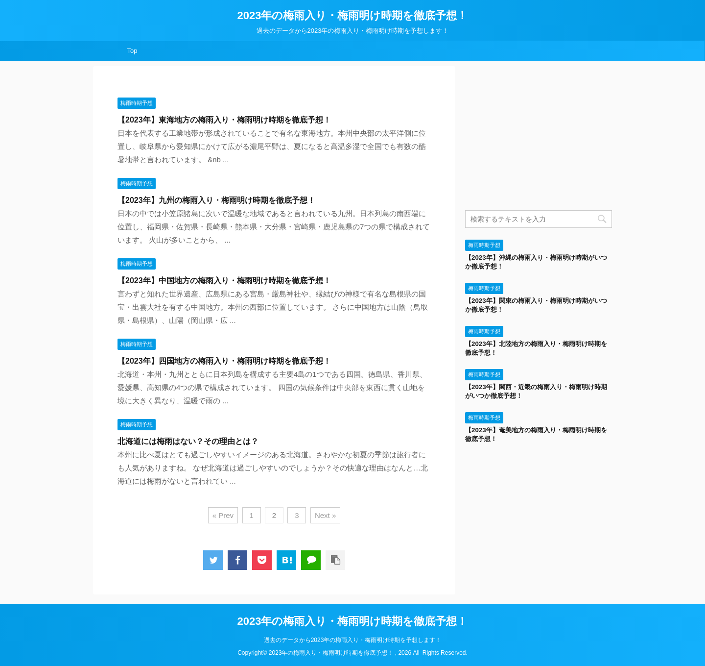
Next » (325, 515)
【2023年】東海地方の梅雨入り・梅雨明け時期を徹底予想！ (224, 120)
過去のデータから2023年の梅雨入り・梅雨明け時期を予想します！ (353, 640)
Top (132, 50)
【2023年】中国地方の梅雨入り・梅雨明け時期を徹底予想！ (224, 280)
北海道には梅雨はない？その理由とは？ (188, 441)
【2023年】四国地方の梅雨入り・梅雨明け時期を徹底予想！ (224, 361)
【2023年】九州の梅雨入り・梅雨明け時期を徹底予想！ (216, 200)
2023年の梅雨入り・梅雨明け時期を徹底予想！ (352, 15)
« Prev (223, 515)
